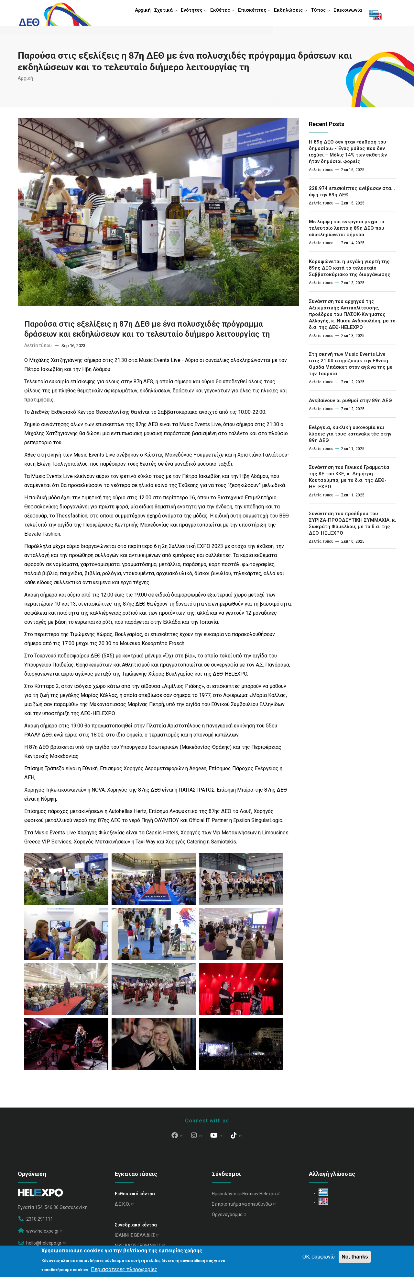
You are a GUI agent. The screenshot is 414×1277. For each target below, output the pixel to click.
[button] (66, 860)
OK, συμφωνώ (318, 1257)
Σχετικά (158, 14)
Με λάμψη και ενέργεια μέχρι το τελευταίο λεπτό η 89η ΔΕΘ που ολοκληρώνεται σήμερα (346, 231)
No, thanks (355, 1257)
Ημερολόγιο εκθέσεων (246, 1196)
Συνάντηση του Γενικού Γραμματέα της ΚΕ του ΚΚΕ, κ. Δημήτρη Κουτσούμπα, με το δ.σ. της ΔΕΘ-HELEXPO (349, 480)
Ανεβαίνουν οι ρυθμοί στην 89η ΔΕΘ (350, 403)
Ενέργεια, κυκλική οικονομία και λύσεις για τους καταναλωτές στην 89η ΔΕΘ (350, 436)
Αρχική (133, 14)
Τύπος (318, 14)
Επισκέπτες (250, 14)
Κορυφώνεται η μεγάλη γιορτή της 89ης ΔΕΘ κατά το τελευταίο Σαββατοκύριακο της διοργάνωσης (349, 270)
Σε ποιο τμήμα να (244, 1206)
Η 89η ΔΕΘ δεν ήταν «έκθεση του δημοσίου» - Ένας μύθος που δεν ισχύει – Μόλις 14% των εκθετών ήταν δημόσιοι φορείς (348, 154)
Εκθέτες (218, 14)
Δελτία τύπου (38, 348)
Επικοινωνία (347, 14)
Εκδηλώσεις (287, 14)
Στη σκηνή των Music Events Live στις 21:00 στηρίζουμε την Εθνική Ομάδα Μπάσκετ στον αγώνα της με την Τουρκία (351, 366)
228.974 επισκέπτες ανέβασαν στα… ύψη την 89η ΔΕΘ (352, 194)
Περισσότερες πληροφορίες (124, 1269)
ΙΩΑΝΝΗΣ (137, 1237)
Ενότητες (188, 14)
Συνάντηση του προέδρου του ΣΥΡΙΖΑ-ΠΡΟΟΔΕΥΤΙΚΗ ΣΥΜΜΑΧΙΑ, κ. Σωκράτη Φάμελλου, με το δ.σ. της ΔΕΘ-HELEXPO (352, 526)
